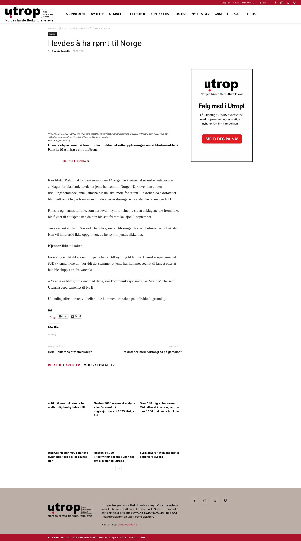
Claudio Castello (60, 50)
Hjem (51, 28)
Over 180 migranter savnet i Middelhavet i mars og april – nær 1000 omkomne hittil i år (159, 407)
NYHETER (97, 14)
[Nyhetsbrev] (222, 161)
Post (53, 317)
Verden (74, 28)
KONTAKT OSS (160, 14)
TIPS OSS (251, 14)
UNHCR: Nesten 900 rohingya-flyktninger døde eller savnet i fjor (68, 457)
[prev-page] (113, 468)
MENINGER (116, 14)
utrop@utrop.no (127, 524)
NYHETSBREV (201, 14)
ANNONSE (222, 14)
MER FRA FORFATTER (99, 365)
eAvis (236, 2)
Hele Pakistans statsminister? (70, 352)
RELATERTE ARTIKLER (64, 365)
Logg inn (226, 2)
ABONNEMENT (76, 14)
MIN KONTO (248, 2)
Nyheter (61, 28)
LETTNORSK (137, 14)
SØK (237, 14)
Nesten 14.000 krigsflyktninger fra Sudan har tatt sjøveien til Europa (114, 457)
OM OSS (181, 14)
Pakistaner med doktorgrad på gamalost (152, 352)
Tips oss (262, 2)
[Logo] (29, 14)
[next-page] (119, 468)
